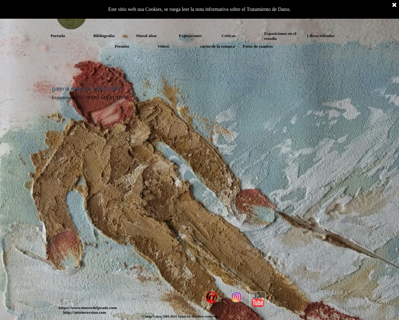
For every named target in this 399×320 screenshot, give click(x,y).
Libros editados (320, 35)
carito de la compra (217, 46)
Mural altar (146, 35)
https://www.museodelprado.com (88, 307)
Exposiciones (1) (67, 97)
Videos (163, 46)
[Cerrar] (394, 5)
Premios (122, 46)
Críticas (229, 35)
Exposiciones (190, 35)
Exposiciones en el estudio (280, 36)
